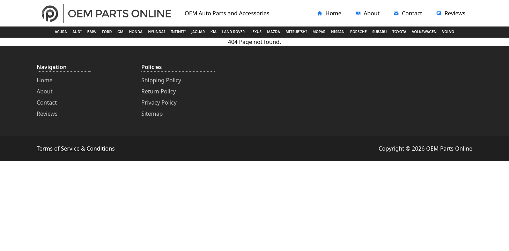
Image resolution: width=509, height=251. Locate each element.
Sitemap (152, 113)
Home (45, 80)
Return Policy (158, 91)
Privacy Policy (159, 102)
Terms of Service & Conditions (76, 148)
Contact (47, 102)
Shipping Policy (161, 80)
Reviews (47, 113)
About (44, 91)
